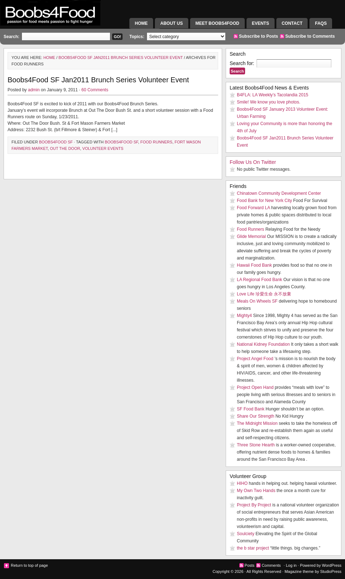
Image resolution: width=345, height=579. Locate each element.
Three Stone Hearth (256, 444)
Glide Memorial (251, 236)
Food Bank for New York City (264, 200)
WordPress (331, 565)
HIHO (242, 483)
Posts (250, 565)
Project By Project (254, 504)
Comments (271, 565)
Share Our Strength (255, 416)
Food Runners (156, 142)
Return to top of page (29, 565)
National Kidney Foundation (263, 344)
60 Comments (94, 89)
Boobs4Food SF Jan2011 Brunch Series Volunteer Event (121, 57)
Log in (291, 565)
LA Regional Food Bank (259, 279)
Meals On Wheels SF (257, 301)
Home (141, 23)
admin (34, 89)
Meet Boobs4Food (217, 23)
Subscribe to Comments (310, 36)
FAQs (321, 23)
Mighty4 (244, 315)
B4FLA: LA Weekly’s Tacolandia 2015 (272, 94)
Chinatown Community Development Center (279, 193)
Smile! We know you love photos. (268, 102)
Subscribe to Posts (258, 36)
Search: (11, 36)
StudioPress (330, 571)
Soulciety (245, 533)
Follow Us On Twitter (253, 162)
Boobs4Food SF (56, 142)
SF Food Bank (250, 409)
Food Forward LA (253, 207)
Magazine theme (299, 571)
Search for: (242, 63)
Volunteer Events (102, 148)
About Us (171, 23)
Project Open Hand (255, 387)
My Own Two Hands (256, 490)
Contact (292, 23)
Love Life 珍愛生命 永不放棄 (264, 294)
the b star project (253, 548)
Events (260, 23)
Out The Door (65, 148)
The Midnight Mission (257, 423)
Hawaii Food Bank (254, 265)
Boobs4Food (65, 19)
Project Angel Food (255, 358)
